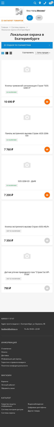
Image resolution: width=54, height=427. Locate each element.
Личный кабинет (8, 385)
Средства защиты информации (8, 405)
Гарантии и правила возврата (13, 362)
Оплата (4, 352)
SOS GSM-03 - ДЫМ (27, 181)
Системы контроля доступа (12, 409)
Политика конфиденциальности (14, 366)
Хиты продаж (42, 52)
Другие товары (34, 411)
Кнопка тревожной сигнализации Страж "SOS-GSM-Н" (27, 86)
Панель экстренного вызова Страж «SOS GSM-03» (27, 134)
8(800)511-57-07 (7, 318)
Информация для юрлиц (11, 359)
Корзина (4, 381)
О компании (6, 348)
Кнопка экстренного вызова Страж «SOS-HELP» (27, 226)
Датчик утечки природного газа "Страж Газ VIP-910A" (27, 273)
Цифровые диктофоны (37, 407)
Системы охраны (18, 27)
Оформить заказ (8, 388)
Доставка (5, 355)
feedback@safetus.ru (9, 329)
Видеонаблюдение (35, 404)
